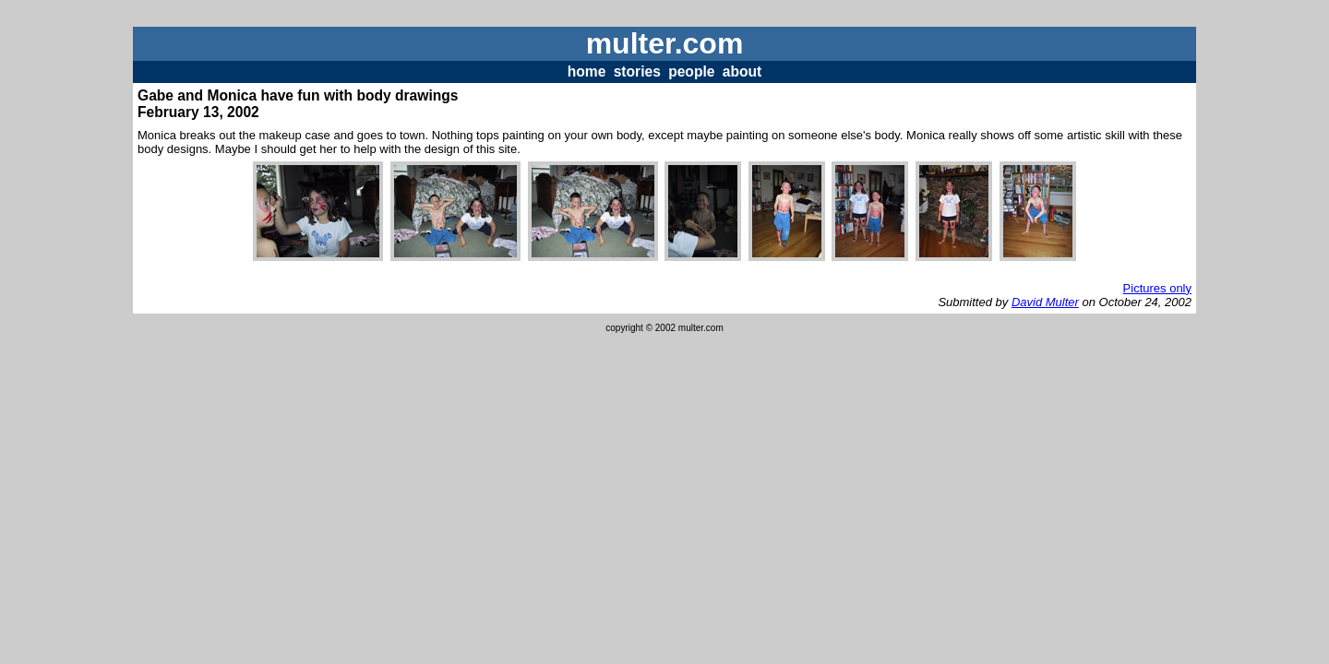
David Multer (1045, 302)
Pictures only (1157, 288)
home (587, 71)
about (742, 71)
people (691, 71)
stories (637, 71)
